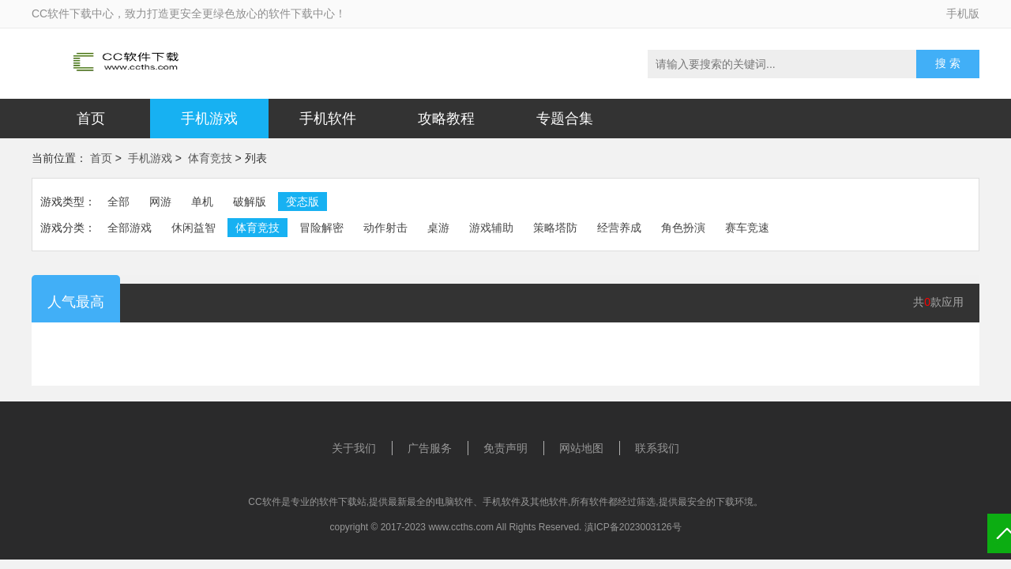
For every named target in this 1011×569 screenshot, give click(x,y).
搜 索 (947, 63)
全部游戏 (129, 227)
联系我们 (657, 448)
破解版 (249, 201)
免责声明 (505, 448)
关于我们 (354, 448)
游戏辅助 (491, 227)
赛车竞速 (747, 227)
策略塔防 (555, 227)
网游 (160, 201)
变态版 (302, 201)
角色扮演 (683, 227)
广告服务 (430, 448)
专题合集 (564, 118)
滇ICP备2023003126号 (633, 527)
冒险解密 (321, 227)
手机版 (962, 13)
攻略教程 (446, 118)
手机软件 (327, 118)
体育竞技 (210, 158)
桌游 (438, 227)
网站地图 (581, 448)
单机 (202, 201)
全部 (118, 201)
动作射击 (385, 227)
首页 (91, 118)
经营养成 (619, 227)
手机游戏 (209, 118)
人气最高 (75, 302)
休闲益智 (193, 227)
